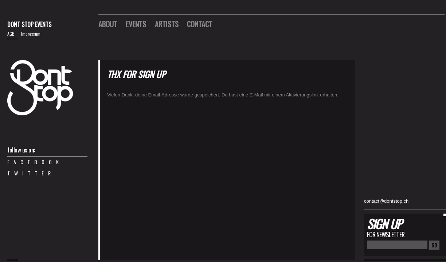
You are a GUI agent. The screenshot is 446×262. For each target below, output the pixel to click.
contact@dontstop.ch (386, 201)
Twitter (31, 173)
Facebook (35, 162)
